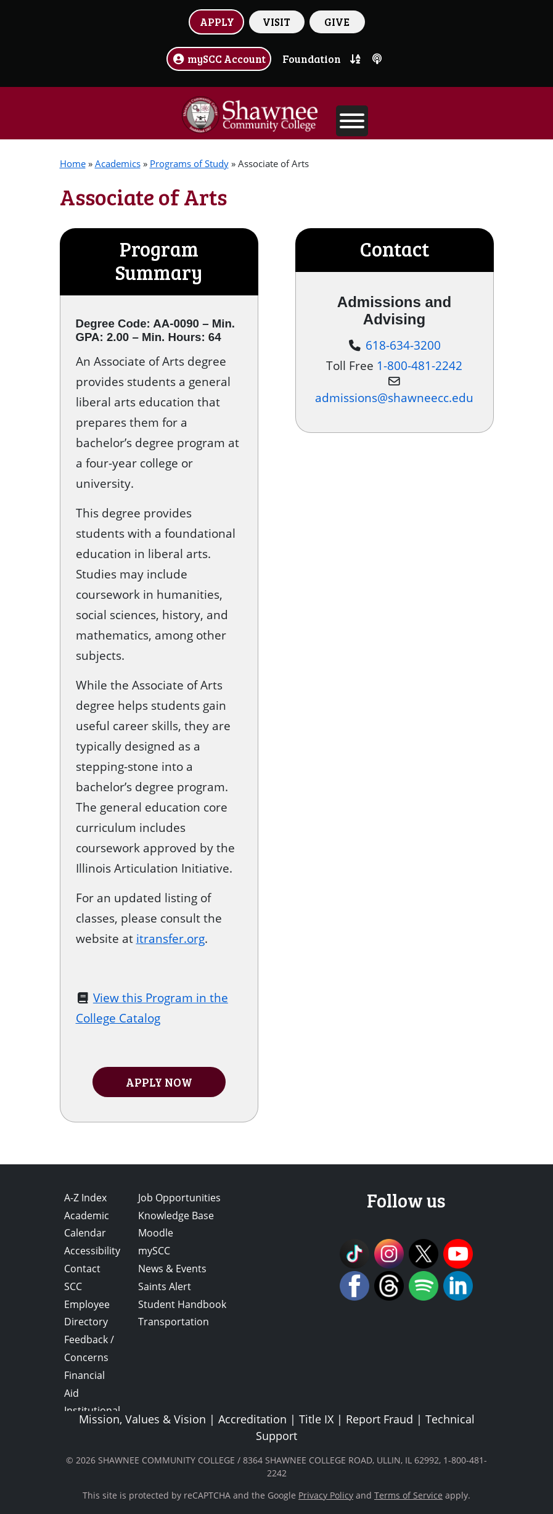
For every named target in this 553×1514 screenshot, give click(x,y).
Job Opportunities (179, 1197)
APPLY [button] (217, 21)
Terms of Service (408, 1495)
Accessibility (92, 1250)
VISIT (276, 21)
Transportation (173, 1321)
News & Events (172, 1268)
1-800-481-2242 (419, 365)
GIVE (337, 21)
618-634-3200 (403, 345)
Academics (118, 163)
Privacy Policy (325, 1495)
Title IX (316, 1419)
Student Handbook (182, 1304)
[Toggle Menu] (352, 120)
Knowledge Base (176, 1215)
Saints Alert (164, 1286)
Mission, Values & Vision (142, 1419)
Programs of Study (189, 163)
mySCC (154, 1250)
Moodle (155, 1233)
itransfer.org (170, 938)
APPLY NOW (159, 1082)
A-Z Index (85, 1197)
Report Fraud (379, 1419)
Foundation (311, 58)
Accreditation (252, 1419)
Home (73, 163)
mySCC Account (219, 58)
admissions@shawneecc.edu (394, 397)
